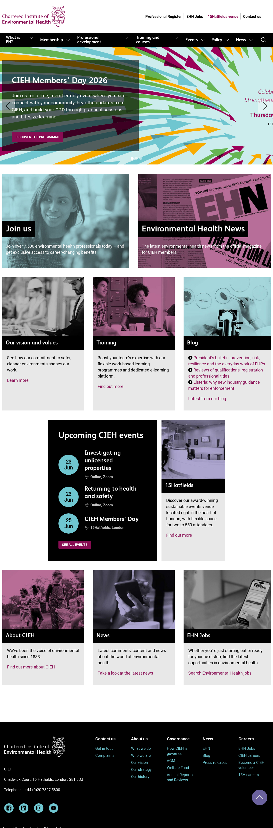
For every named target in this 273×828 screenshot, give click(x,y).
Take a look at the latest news (125, 673)
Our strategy (141, 769)
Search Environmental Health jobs (219, 673)
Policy (216, 40)
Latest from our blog (207, 398)
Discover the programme (37, 137)
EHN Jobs (194, 16)
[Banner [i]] (132, 158)
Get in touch (105, 748)
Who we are (141, 755)
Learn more (18, 380)
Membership (51, 40)
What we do (141, 748)
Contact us (252, 16)
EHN (206, 748)
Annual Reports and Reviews (180, 777)
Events (191, 40)
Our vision (139, 762)
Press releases (215, 762)
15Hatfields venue (223, 16)
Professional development (89, 39)
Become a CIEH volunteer (251, 765)
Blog (206, 755)
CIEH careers (249, 755)
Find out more (110, 386)
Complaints (105, 755)
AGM (171, 760)
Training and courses (147, 39)
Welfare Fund (178, 768)
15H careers (248, 775)
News (241, 40)
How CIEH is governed (177, 751)
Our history (140, 776)
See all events (75, 545)
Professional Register (163, 16)
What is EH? (13, 39)
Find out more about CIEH (31, 666)
